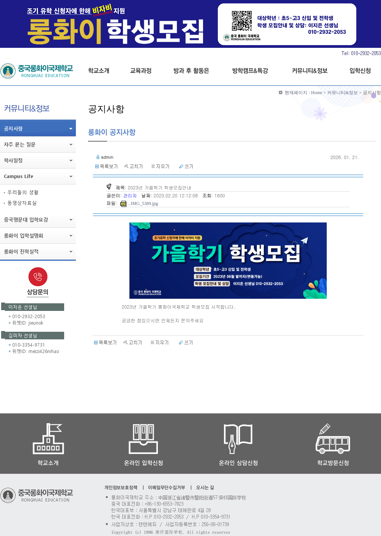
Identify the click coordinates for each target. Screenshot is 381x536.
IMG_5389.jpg (144, 203)
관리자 (131, 195)
